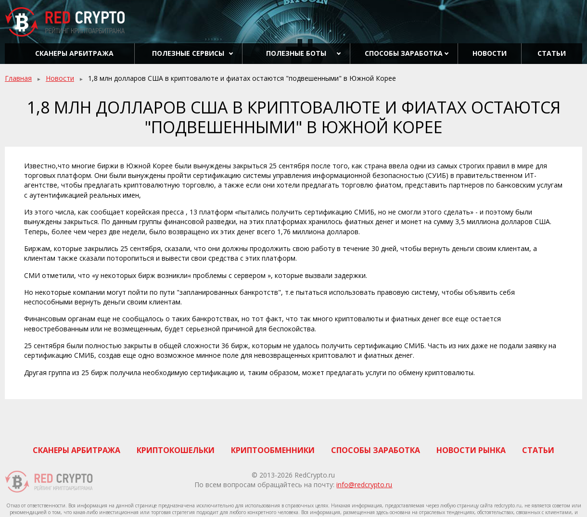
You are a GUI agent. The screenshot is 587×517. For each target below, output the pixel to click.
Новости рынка (471, 450)
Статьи (551, 53)
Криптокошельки (176, 450)
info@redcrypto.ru (364, 484)
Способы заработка (404, 53)
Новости (489, 53)
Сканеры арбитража (74, 53)
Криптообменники (273, 450)
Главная (18, 78)
